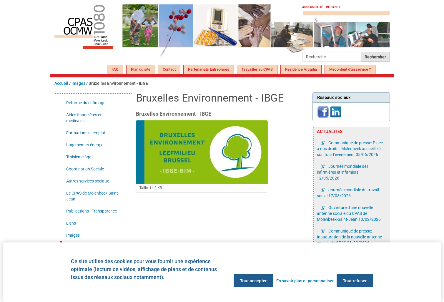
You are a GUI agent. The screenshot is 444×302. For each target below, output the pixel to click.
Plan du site (140, 69)
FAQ (115, 69)
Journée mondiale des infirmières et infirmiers (342, 172)
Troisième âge (78, 157)
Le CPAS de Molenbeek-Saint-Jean (92, 196)
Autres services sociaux (87, 181)
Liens (71, 223)
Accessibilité (312, 7)
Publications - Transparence (91, 211)
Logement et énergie (84, 144)
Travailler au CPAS (257, 69)
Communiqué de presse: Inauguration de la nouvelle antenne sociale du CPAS (349, 237)
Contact (169, 69)
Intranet (333, 7)
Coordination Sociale (85, 169)
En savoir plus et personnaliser (305, 280)
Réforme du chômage (85, 102)
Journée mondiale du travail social (348, 192)
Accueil (61, 83)
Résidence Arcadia (301, 69)
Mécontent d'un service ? (350, 69)
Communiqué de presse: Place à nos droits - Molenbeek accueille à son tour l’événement (350, 148)
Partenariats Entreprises (208, 69)
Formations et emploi (85, 132)
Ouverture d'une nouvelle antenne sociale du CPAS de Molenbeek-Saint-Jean (349, 213)
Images (78, 83)
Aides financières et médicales (84, 117)
